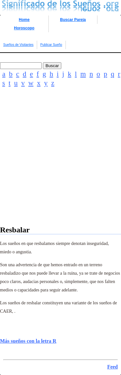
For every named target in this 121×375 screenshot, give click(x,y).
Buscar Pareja (73, 19)
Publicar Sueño (51, 44)
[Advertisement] (60, 165)
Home (24, 19)
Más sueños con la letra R (28, 341)
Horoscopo (24, 28)
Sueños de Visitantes (18, 44)
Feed (112, 367)
